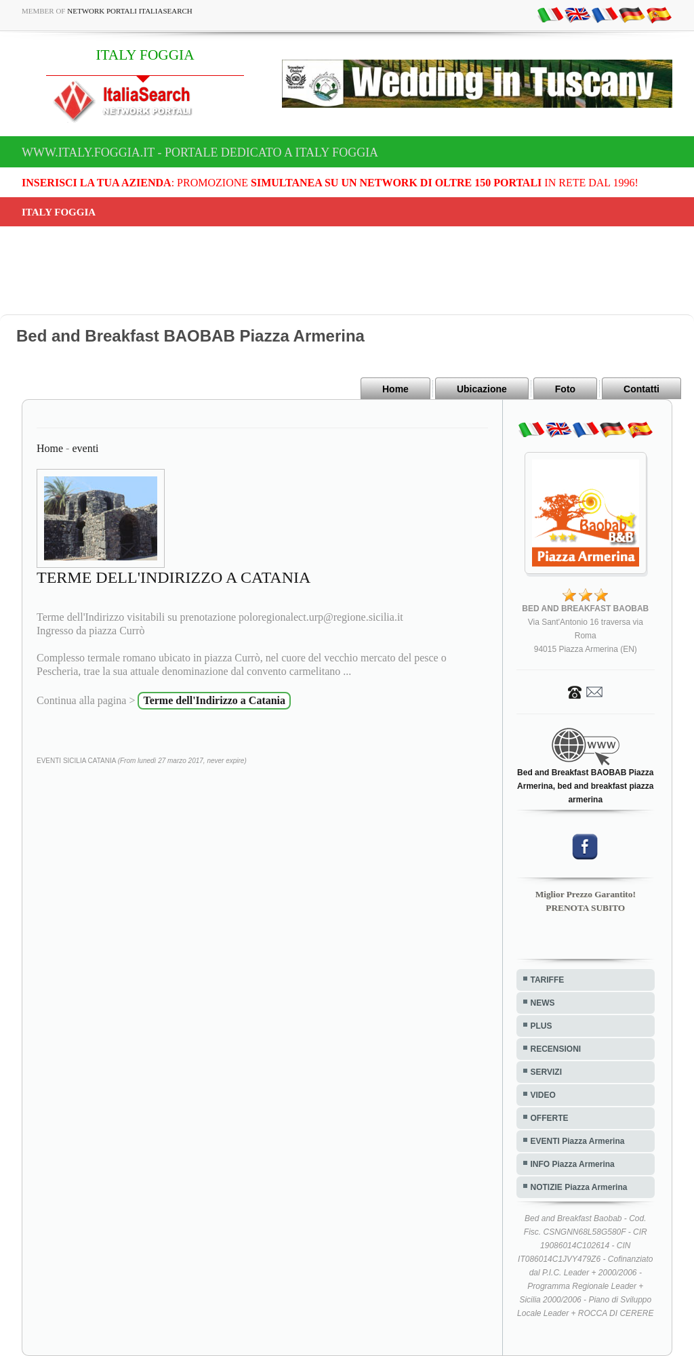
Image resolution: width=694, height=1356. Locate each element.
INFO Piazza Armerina (573, 1164)
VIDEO (543, 1095)
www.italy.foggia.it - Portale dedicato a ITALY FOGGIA (200, 152)
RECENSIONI (556, 1049)
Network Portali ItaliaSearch (129, 11)
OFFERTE (550, 1118)
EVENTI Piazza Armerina (578, 1141)
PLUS (541, 1026)
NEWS (543, 1003)
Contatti (641, 389)
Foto (565, 389)
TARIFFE (548, 980)
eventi (85, 448)
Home (395, 389)
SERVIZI (546, 1072)
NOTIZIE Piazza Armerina (579, 1187)
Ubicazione (482, 389)
